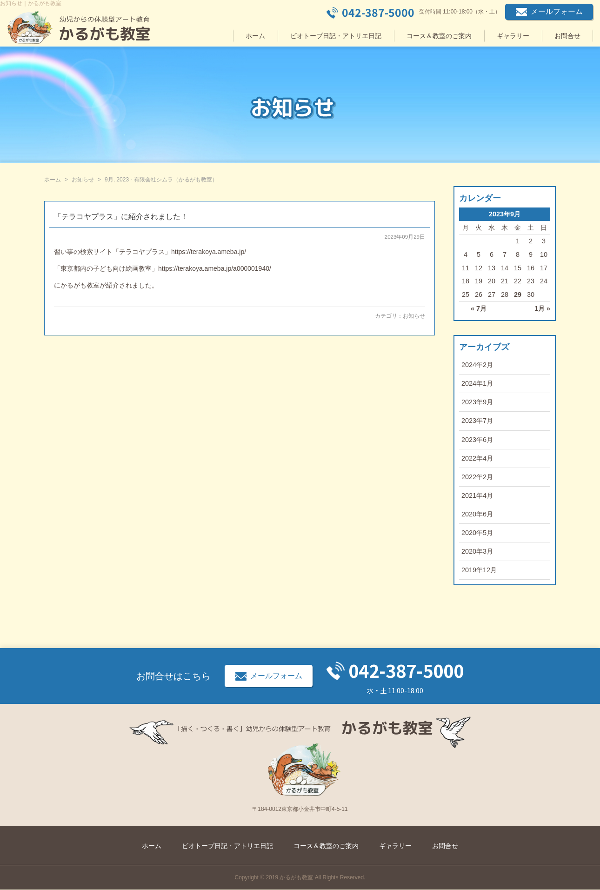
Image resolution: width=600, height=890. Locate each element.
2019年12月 (479, 570)
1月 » (542, 308)
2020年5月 (477, 532)
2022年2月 (477, 477)
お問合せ (567, 36)
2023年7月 (477, 420)
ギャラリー (513, 36)
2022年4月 (477, 458)
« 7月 (479, 308)
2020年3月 (477, 551)
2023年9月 (477, 402)
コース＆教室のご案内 (439, 36)
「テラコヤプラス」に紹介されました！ (121, 217)
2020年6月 (477, 514)
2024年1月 (477, 383)
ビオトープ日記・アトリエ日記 (335, 36)
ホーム (255, 36)
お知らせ (414, 316)
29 (517, 294)
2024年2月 (477, 364)
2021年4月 (477, 495)
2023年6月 (477, 439)
